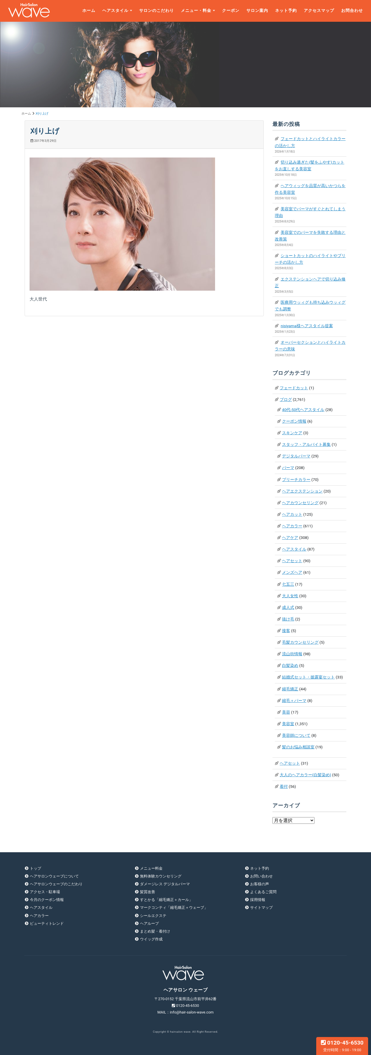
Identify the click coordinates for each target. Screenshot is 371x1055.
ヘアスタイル (115, 10)
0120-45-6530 (342, 1045)
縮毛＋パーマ (294, 700)
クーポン (230, 10)
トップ (35, 868)
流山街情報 (292, 654)
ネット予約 (286, 10)
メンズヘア (292, 572)
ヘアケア (290, 537)
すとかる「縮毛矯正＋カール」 (166, 899)
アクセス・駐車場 (45, 892)
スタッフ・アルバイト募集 (306, 444)
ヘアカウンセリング (300, 502)
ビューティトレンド (47, 923)
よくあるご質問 (263, 892)
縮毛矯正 (290, 689)
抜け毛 (288, 619)
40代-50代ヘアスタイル (303, 409)
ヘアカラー (292, 526)
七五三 (288, 584)
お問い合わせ (261, 876)
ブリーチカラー (296, 479)
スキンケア (292, 432)
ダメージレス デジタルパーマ (165, 884)
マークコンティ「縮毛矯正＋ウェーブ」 (174, 907)
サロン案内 (257, 10)
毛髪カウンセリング (300, 642)
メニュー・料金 (196, 10)
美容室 (288, 723)
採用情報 (257, 899)
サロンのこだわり (156, 10)
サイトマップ (261, 907)
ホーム (88, 10)
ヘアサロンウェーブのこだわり (56, 884)
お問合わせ (352, 10)
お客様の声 (259, 884)
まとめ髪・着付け (155, 931)
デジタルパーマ (296, 456)
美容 (286, 712)
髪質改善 (147, 892)
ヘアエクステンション (302, 491)
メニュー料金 (151, 868)
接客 (286, 630)
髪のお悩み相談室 (298, 747)
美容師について (296, 735)
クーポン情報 (294, 421)
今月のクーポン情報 (47, 899)
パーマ (288, 467)
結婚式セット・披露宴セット (308, 677)
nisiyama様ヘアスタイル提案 (307, 325)
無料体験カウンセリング (160, 876)
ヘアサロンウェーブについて (54, 876)
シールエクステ (153, 915)
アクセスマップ (319, 10)
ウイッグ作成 (151, 939)
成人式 (288, 607)
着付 (284, 786)
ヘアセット (292, 560)
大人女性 (290, 595)
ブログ (286, 399)
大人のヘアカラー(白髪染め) (305, 774)
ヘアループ (149, 923)
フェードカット (294, 388)
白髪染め (290, 665)
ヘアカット (292, 514)
